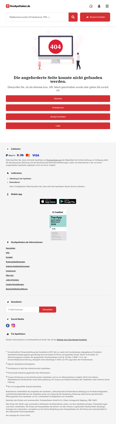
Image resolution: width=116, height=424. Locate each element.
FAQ (7, 253)
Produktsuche (58, 108)
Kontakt (9, 257)
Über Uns (10, 275)
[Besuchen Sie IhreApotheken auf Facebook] (8, 325)
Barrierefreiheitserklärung (16, 289)
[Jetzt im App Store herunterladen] (48, 201)
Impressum (11, 271)
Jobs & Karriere (12, 280)
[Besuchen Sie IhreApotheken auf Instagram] (13, 325)
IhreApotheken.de (54, 160)
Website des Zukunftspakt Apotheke (72, 340)
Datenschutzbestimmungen (18, 266)
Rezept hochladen (58, 117)
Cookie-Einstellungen (15, 284)
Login (58, 126)
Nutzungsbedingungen (15, 262)
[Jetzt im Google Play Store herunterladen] (67, 201)
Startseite (58, 99)
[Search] (73, 17)
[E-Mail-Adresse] (22, 310)
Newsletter (10, 248)
